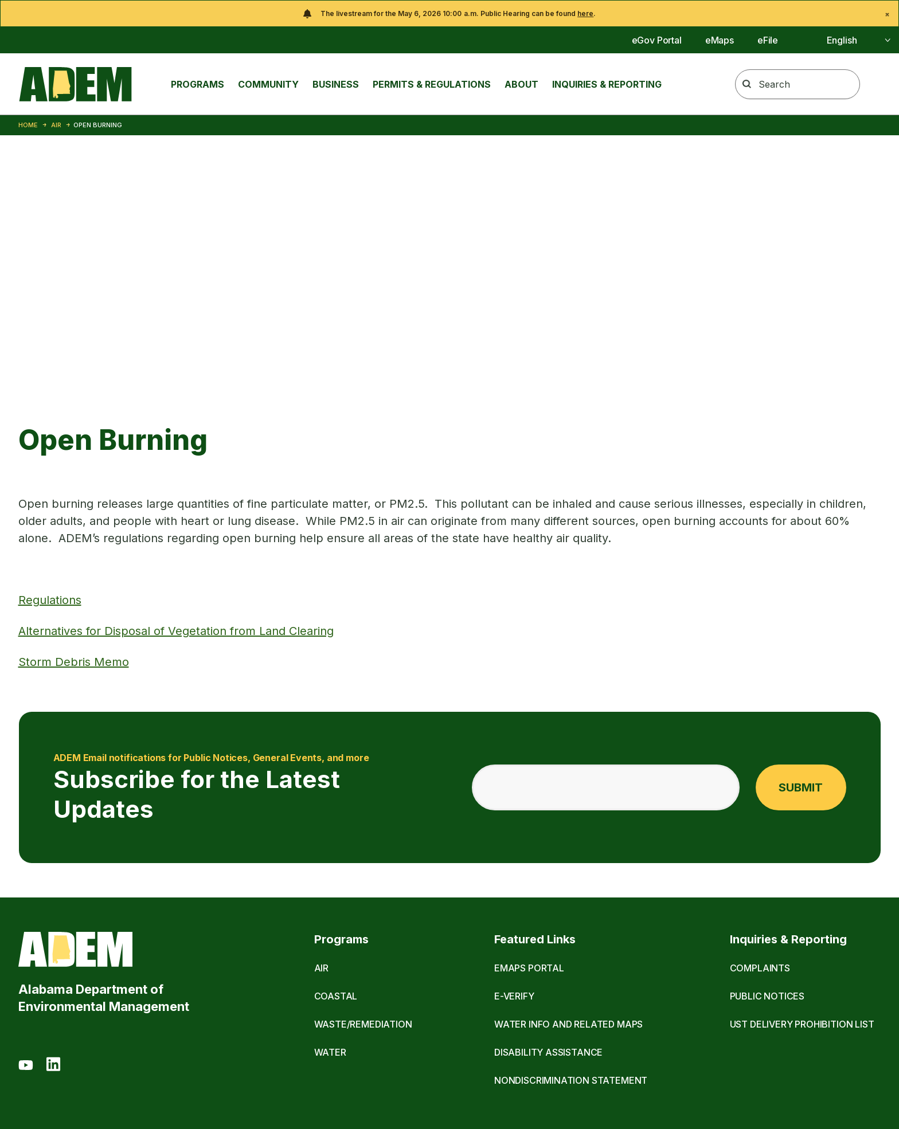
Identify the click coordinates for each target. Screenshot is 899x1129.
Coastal (336, 996)
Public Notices (767, 996)
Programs (197, 84)
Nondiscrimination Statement (570, 1080)
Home (28, 125)
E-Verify (514, 996)
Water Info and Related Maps (568, 1024)
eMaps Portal (529, 968)
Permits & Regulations (432, 84)
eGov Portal (657, 40)
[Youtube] (25, 1066)
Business (335, 84)
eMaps (719, 40)
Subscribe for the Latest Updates (248, 787)
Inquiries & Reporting (607, 84)
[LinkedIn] (53, 1066)
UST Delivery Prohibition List (802, 1024)
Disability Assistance (548, 1052)
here (585, 13)
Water (330, 1052)
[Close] (887, 15)
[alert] (449, 13)
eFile (767, 40)
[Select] (846, 40)
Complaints (760, 968)
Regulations (49, 600)
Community (268, 84)
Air (56, 125)
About (521, 84)
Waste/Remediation (363, 1024)
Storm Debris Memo (73, 662)
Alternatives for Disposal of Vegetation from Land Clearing (176, 631)
